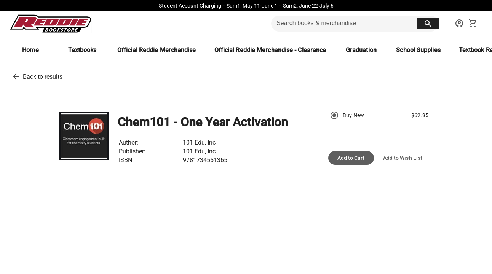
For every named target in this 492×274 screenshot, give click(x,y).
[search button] (428, 23)
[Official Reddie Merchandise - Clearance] (270, 50)
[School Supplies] (418, 50)
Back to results (42, 76)
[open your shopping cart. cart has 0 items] (473, 23)
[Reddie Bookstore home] (50, 23)
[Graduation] (361, 50)
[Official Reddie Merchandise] (156, 50)
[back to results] (16, 76)
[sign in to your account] (459, 23)
